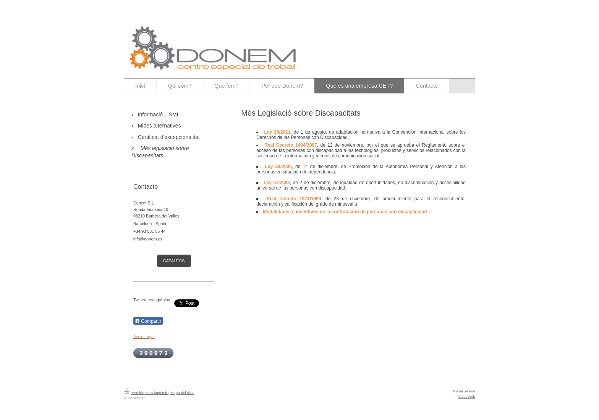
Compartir (148, 321)
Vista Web (466, 396)
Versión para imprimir (146, 393)
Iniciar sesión (464, 391)
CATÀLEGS (174, 260)
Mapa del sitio (182, 393)
